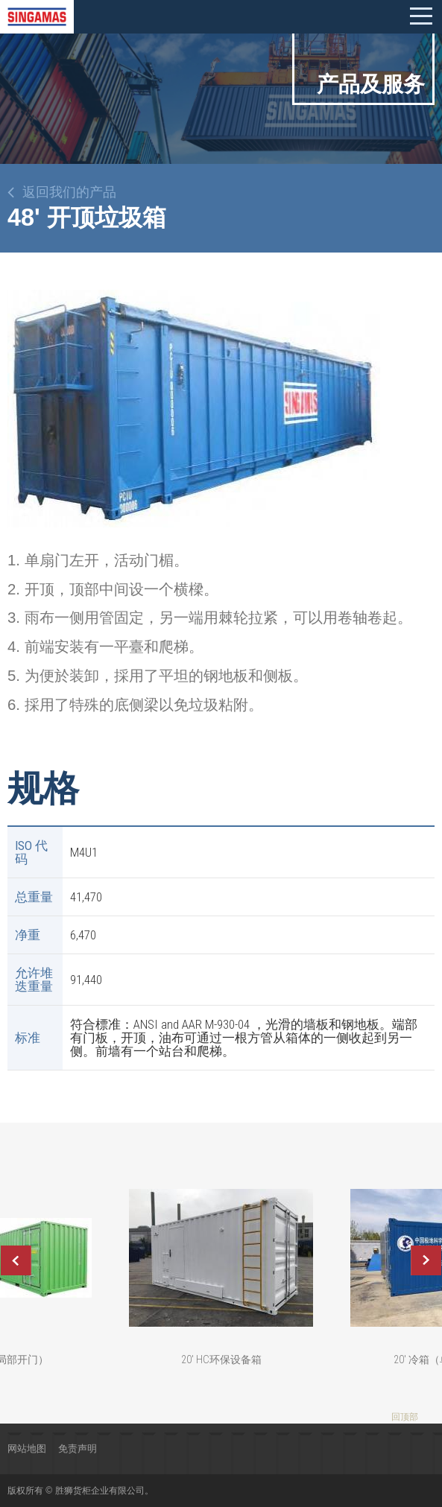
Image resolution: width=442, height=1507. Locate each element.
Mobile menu (421, 16)
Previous (15, 1260)
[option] (193, 408)
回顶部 (404, 1417)
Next (426, 1260)
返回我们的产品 (69, 192)
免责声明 (77, 1448)
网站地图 (26, 1448)
